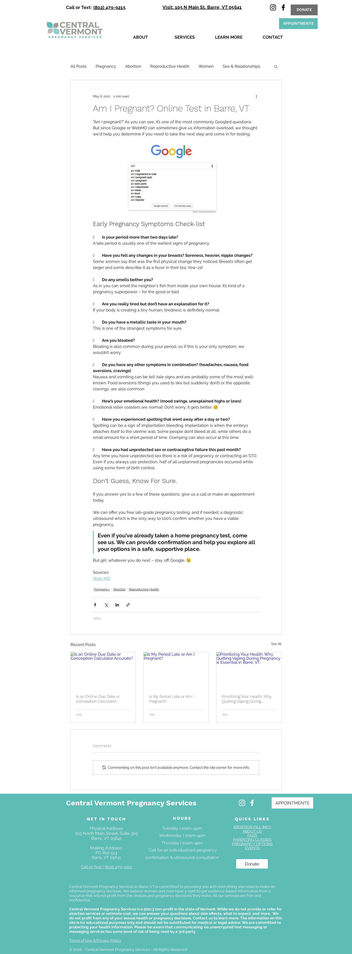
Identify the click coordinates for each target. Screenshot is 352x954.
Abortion (133, 66)
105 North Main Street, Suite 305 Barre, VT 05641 (106, 836)
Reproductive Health (169, 66)
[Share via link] (128, 605)
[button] (140, 37)
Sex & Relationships (241, 66)
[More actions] (256, 96)
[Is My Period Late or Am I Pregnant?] (176, 670)
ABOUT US (252, 831)
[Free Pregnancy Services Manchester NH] (242, 803)
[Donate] (252, 864)
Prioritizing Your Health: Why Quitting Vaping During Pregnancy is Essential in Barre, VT (247, 699)
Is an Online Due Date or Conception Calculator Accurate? (98, 699)
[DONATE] (304, 9)
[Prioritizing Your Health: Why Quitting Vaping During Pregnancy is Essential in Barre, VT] (248, 670)
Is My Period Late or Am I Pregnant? (171, 699)
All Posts (78, 66)
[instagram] (273, 7)
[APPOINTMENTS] (298, 23)
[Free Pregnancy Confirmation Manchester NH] (252, 803)
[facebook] (283, 7)
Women (206, 66)
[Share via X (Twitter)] (106, 605)
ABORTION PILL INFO (252, 827)
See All (276, 644)
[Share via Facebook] (95, 605)
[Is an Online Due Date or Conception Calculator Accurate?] (103, 670)
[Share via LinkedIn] (117, 605)
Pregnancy (106, 66)
